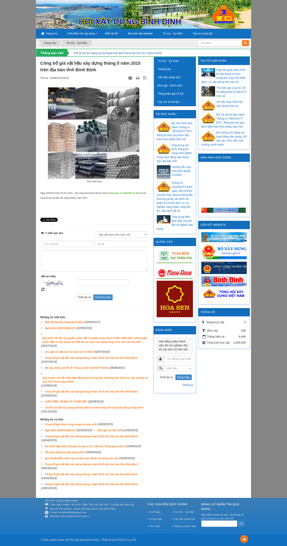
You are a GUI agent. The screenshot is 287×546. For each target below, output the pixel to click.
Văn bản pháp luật (169, 77)
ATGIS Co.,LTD (126, 539)
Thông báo (164, 69)
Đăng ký (188, 384)
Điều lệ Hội (111, 33)
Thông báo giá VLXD (171, 93)
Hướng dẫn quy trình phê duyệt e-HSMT (181, 170)
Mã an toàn (48, 276)
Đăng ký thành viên (183, 526)
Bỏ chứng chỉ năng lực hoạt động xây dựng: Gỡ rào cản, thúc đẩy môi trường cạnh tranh (224, 138)
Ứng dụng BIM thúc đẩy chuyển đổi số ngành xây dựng (175, 222)
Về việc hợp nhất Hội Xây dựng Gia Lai (229, 103)
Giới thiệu (154, 511)
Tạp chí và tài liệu (203, 33)
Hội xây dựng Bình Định (84, 539)
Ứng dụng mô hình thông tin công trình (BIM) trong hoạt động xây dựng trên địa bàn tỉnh (174, 153)
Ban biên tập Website (140, 33)
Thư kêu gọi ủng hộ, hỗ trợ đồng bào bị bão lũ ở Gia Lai (231, 91)
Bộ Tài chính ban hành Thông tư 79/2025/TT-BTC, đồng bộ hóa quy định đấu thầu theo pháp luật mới (222, 120)
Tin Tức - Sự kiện (183, 511)
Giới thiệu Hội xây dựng (81, 33)
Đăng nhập (183, 377)
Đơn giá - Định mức (170, 85)
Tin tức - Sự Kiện (172, 33)
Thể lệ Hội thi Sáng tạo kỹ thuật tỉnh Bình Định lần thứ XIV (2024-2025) (117, 53)
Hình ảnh (154, 526)
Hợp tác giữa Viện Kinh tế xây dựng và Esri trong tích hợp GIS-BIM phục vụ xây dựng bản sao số (223, 75)
